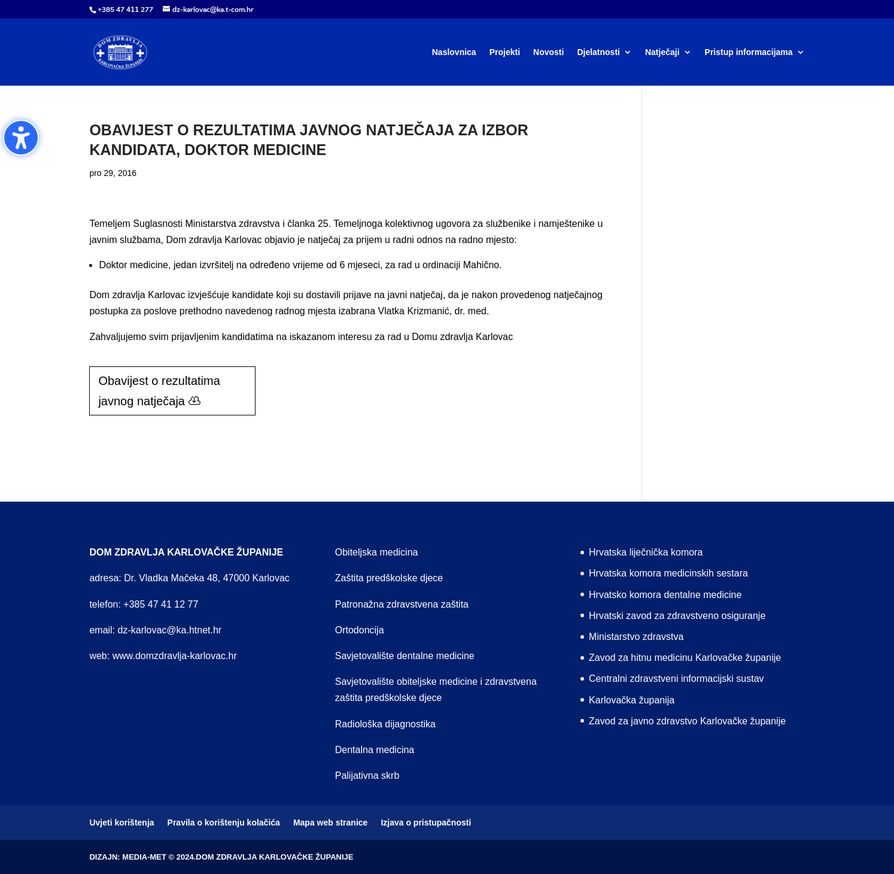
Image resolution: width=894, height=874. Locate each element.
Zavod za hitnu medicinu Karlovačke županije (685, 658)
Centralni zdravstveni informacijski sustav (676, 678)
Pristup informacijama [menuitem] (749, 52)
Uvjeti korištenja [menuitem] (121, 822)
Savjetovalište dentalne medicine (405, 656)
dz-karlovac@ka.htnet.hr (170, 630)
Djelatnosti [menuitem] (598, 52)
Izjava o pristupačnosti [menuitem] (426, 822)
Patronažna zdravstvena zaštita (402, 604)
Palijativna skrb (367, 775)
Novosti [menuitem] (548, 52)
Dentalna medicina (375, 750)
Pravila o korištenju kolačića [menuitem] (224, 822)
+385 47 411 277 (125, 9)
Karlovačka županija (631, 700)
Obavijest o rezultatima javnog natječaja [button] (159, 391)
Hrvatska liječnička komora (646, 552)
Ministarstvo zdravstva (636, 637)
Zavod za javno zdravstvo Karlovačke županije (687, 721)
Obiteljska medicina (376, 552)
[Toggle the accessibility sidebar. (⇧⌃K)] (21, 138)
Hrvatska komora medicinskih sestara (668, 573)
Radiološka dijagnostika (385, 724)
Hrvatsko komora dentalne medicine (665, 595)
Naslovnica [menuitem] (454, 52)
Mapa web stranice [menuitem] (330, 822)
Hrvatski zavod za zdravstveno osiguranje (677, 616)
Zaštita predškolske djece (389, 578)
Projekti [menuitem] (504, 52)
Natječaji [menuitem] (662, 52)
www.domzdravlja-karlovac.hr (174, 656)
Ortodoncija (359, 630)
